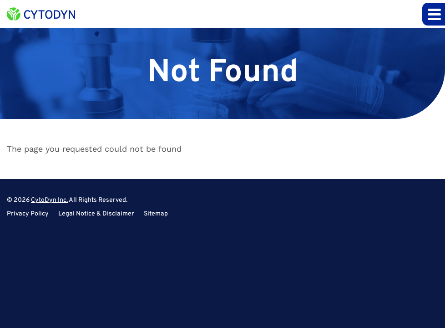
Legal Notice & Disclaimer (96, 214)
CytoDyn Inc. (49, 200)
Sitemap (156, 214)
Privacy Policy (28, 214)
